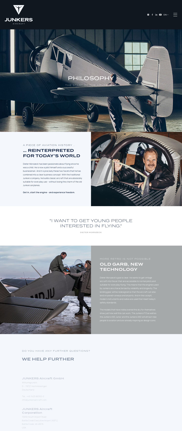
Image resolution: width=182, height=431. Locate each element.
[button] (166, 15)
